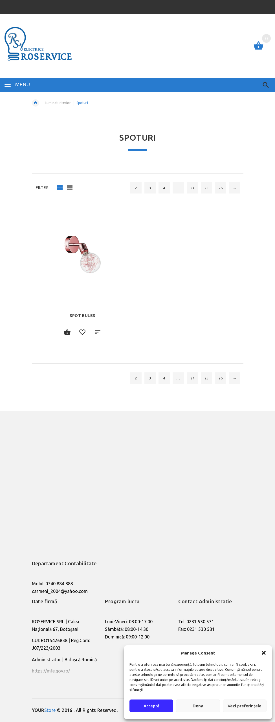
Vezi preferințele (244, 705)
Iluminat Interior (58, 103)
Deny (198, 705)
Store (44, 710)
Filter (42, 187)
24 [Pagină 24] (192, 188)
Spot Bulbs (82, 315)
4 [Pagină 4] (164, 188)
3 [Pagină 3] (150, 188)
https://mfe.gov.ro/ (51, 670)
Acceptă (151, 705)
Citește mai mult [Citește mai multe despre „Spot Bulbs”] (67, 332)
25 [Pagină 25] (206, 188)
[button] (264, 653)
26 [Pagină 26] (221, 188)
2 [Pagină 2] (136, 188)
